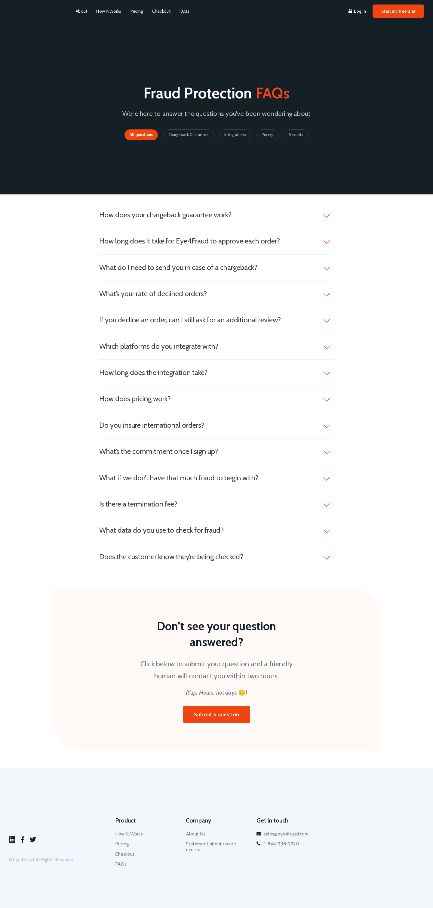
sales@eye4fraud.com (282, 834)
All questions (141, 134)
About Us (195, 834)
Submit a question (216, 714)
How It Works (108, 11)
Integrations (235, 134)
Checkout (161, 11)
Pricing (137, 11)
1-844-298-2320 (277, 844)
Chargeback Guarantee (188, 134)
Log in (357, 11)
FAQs (184, 11)
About (81, 11)
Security (296, 134)
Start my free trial (398, 11)
